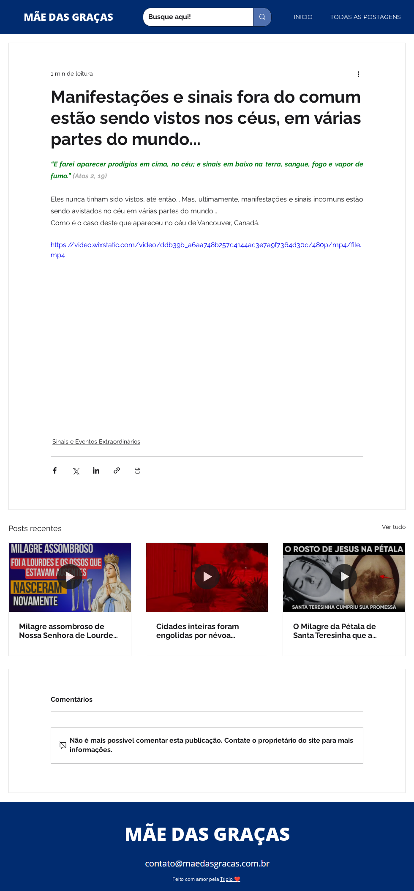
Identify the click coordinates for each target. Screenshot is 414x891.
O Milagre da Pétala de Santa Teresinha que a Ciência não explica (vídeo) (342, 631)
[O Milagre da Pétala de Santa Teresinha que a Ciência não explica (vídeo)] (344, 577)
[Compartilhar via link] (117, 470)
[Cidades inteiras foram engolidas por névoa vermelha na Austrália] (207, 577)
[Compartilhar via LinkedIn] (96, 470)
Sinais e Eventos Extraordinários (96, 441)
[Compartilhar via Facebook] (55, 470)
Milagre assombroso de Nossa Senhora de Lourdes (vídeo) (68, 631)
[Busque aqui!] (191, 17)
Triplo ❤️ (230, 879)
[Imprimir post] (137, 470)
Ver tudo (394, 526)
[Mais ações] (358, 73)
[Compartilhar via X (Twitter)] (75, 470)
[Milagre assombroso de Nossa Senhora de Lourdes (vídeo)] (70, 577)
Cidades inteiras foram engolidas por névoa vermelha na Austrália (197, 631)
